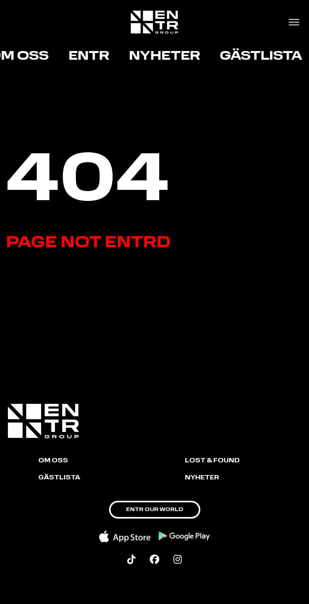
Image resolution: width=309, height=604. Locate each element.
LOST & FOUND (212, 461)
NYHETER (202, 478)
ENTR (90, 56)
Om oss (53, 461)
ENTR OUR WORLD (154, 509)
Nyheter (166, 56)
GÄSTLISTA (59, 478)
